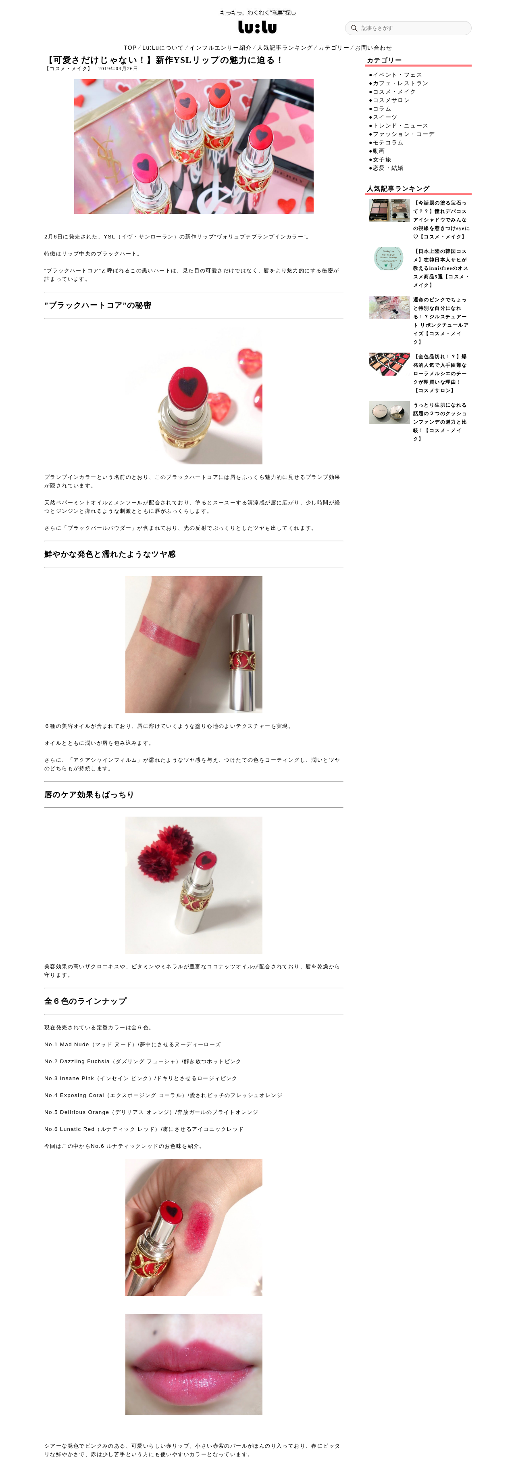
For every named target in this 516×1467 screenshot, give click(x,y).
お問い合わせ (373, 47)
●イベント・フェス (395, 74)
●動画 (377, 151)
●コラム (380, 108)
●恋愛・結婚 (386, 168)
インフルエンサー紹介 (220, 47)
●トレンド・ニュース (399, 125)
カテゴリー (334, 47)
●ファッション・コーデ (402, 134)
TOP (130, 47)
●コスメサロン (389, 100)
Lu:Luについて (163, 47)
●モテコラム (386, 142)
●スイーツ (383, 117)
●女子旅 (380, 159)
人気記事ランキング (285, 47)
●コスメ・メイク (392, 91)
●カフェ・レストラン (399, 83)
